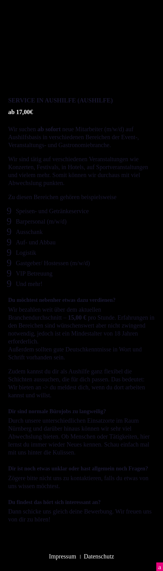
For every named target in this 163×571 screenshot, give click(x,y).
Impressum (62, 556)
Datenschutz (99, 556)
